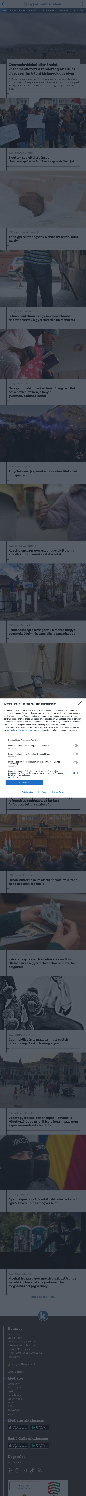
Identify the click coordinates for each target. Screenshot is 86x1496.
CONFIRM (24, 783)
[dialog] (43, 748)
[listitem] (43, 740)
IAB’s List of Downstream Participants (23, 730)
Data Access (42, 792)
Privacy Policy (58, 792)
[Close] (80, 704)
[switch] (75, 745)
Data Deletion (27, 792)
